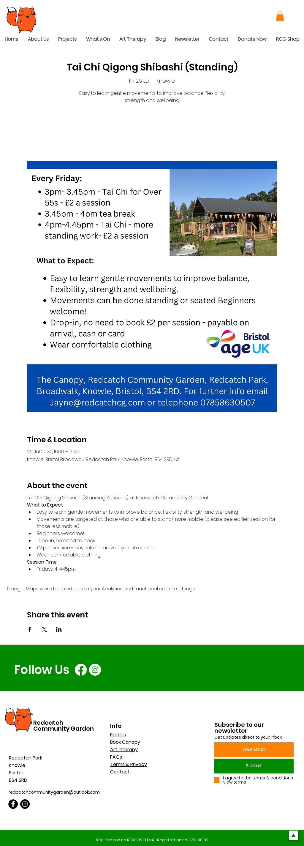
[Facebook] (81, 670)
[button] (280, 16)
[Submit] (254, 766)
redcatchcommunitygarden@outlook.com (54, 792)
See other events (152, 133)
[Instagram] (95, 670)
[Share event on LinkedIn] (59, 629)
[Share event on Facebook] (30, 629)
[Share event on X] (44, 629)
